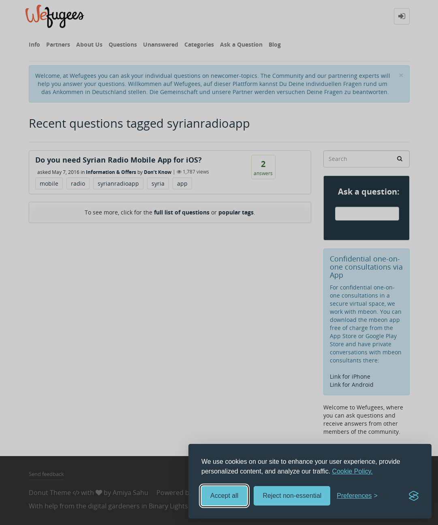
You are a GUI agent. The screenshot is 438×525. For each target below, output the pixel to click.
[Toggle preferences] (357, 496)
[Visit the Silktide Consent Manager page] (414, 496)
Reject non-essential (292, 495)
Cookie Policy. (352, 471)
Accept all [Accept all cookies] (224, 495)
